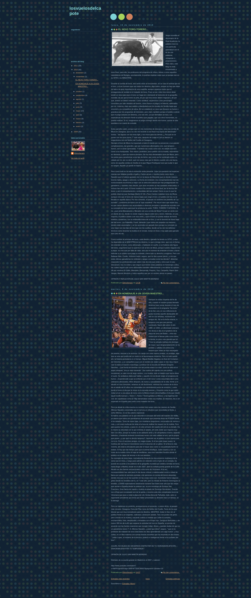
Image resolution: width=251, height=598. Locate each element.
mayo (78, 111)
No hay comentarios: (171, 283)
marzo (78, 119)
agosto (79, 99)
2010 (76, 70)
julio (78, 103)
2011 (76, 66)
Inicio (148, 579)
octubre (79, 91)
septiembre (80, 95)
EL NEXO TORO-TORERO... (133, 29)
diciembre (80, 73)
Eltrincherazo (79, 153)
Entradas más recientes (120, 579)
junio (78, 107)
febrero (79, 123)
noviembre (80, 77)
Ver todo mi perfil (77, 158)
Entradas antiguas (173, 579)
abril (78, 115)
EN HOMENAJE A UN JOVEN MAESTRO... (141, 293)
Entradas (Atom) (128, 584)
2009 (76, 132)
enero (78, 126)
